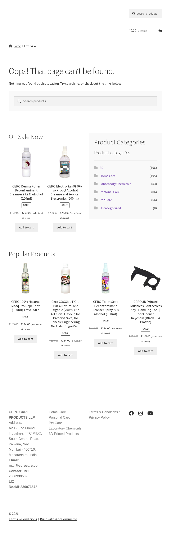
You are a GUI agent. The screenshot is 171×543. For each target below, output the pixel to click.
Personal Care (110, 192)
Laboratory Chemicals (115, 184)
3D (101, 168)
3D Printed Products (64, 434)
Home (17, 46)
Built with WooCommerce (58, 519)
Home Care (108, 176)
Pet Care (106, 200)
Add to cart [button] (26, 227)
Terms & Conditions (23, 519)
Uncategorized (110, 208)
